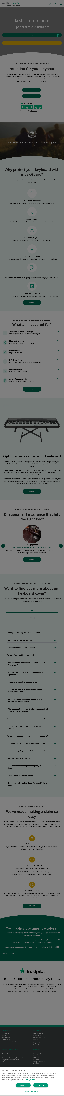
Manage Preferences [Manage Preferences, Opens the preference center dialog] (32, 1091)
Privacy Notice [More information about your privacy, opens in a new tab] (30, 1080)
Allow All (41, 1085)
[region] (32, 1081)
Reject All (23, 1085)
